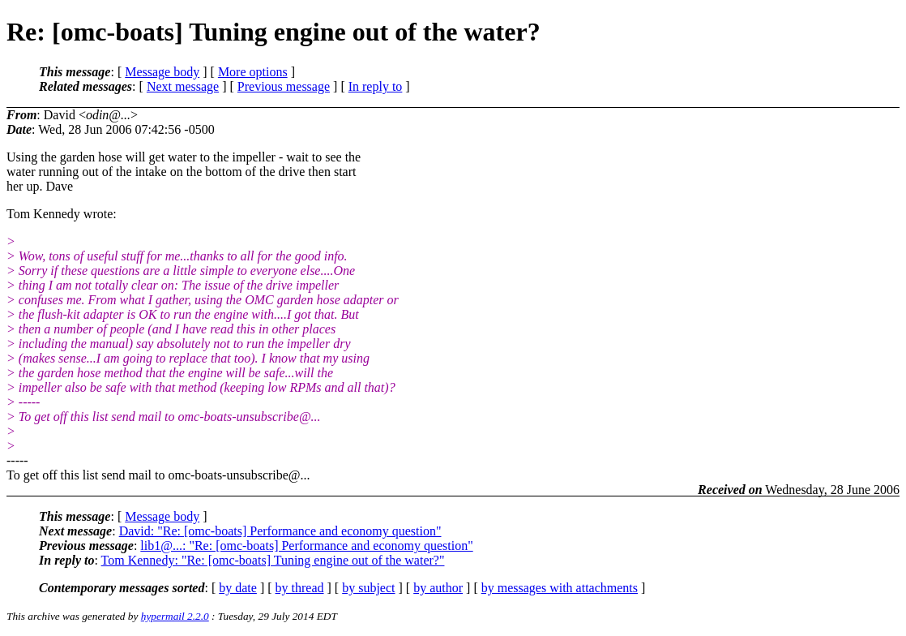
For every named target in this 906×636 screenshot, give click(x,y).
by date (238, 588)
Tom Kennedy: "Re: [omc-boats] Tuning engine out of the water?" (273, 560)
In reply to (375, 86)
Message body (162, 72)
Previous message (283, 86)
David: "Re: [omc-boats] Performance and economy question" (280, 531)
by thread (300, 588)
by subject (368, 588)
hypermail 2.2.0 (175, 616)
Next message (183, 86)
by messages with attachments (559, 588)
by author (438, 588)
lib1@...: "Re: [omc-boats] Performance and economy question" (306, 545)
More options (253, 72)
